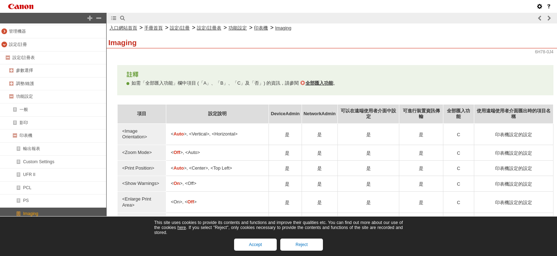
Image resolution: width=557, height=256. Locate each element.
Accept (255, 244)
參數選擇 (24, 70)
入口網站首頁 (123, 28)
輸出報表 (31, 148)
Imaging (30, 213)
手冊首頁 (153, 28)
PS (26, 200)
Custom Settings (38, 161)
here (181, 227)
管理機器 (17, 31)
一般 (24, 109)
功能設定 (24, 96)
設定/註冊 (18, 44)
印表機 (26, 135)
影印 (24, 122)
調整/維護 (25, 83)
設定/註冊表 (23, 57)
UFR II (29, 174)
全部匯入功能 (319, 83)
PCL (27, 187)
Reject (302, 244)
